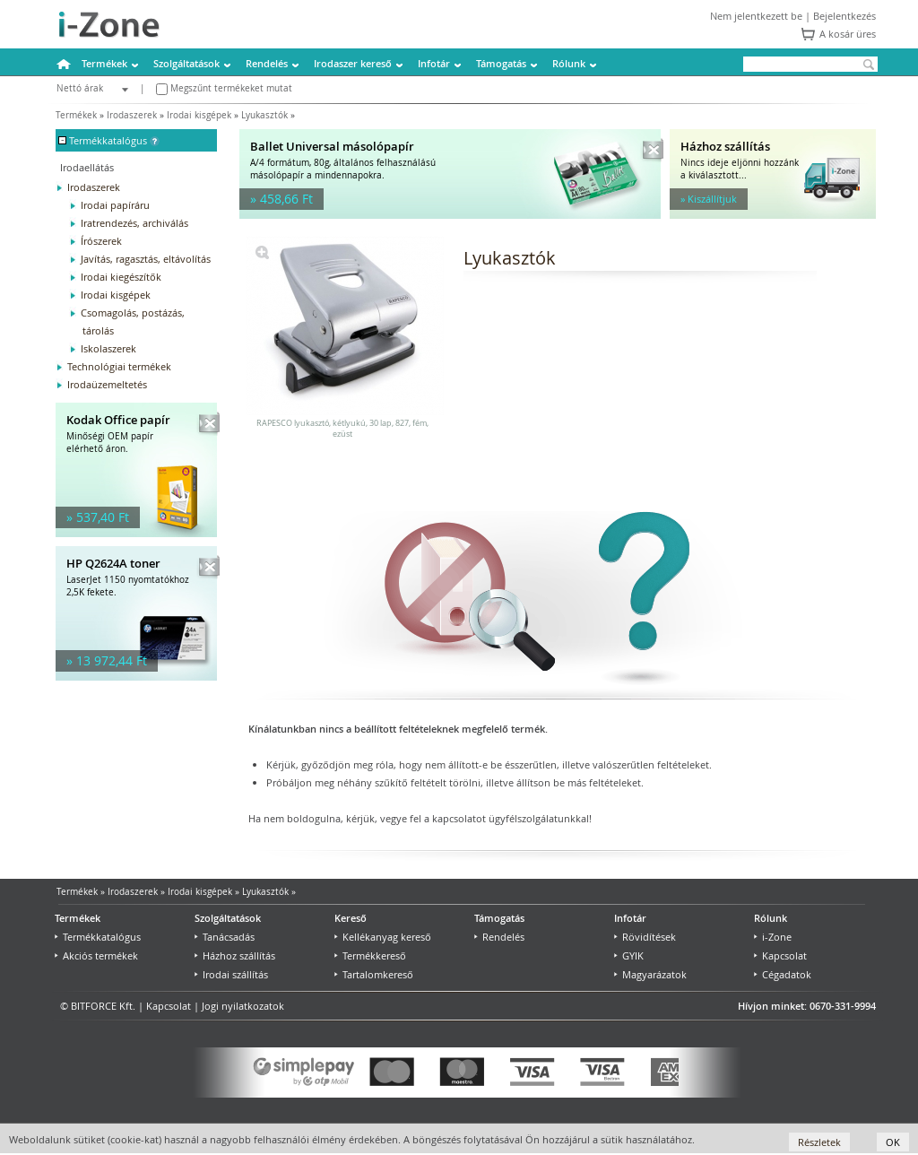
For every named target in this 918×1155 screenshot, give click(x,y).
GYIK (629, 955)
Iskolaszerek (108, 348)
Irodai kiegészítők (121, 276)
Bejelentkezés (844, 15)
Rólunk (568, 63)
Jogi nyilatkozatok (243, 1005)
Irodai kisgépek (199, 115)
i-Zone (773, 936)
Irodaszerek (132, 115)
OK (893, 1142)
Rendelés (267, 63)
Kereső (350, 918)
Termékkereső (370, 955)
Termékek (104, 63)
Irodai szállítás (231, 974)
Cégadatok (782, 974)
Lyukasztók (264, 115)
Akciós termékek (96, 955)
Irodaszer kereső (353, 63)
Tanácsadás (225, 936)
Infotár (434, 63)
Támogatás (501, 63)
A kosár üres (847, 33)
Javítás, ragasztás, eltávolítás (146, 258)
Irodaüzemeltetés (107, 384)
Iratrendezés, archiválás (134, 223)
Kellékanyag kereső (382, 936)
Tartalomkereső (373, 974)
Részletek (819, 1142)
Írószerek (101, 241)
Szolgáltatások (186, 63)
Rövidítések (645, 936)
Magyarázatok (650, 974)
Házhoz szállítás (235, 955)
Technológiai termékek (119, 366)
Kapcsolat (780, 955)
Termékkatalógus (98, 936)
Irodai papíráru (115, 205)
